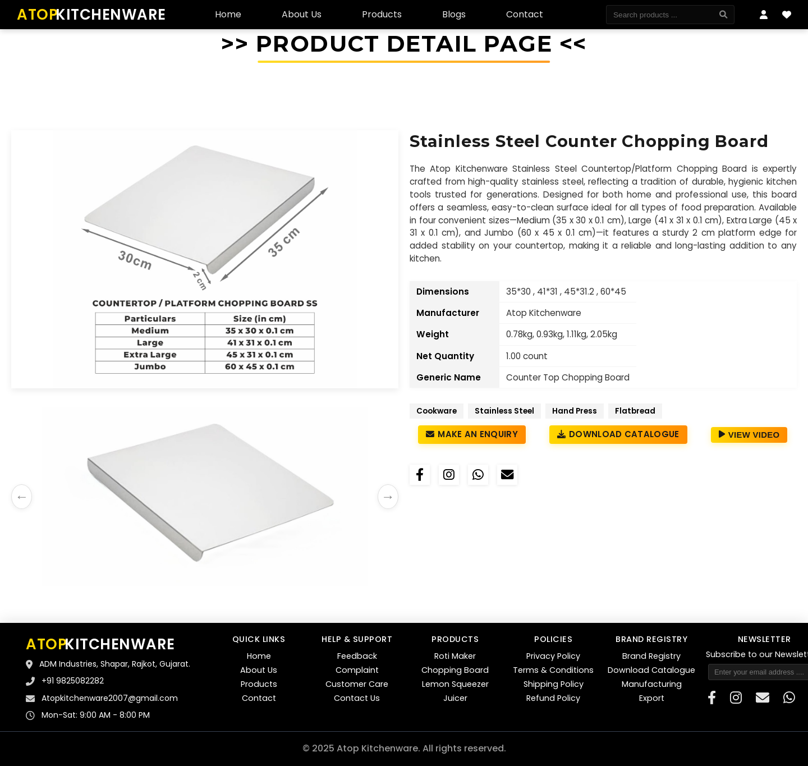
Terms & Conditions (553, 670)
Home (228, 14)
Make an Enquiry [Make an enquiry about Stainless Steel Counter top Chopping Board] (472, 434)
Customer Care (356, 684)
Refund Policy (553, 698)
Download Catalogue (618, 434)
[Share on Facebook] (420, 475)
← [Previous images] (22, 496)
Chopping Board (455, 670)
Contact (524, 14)
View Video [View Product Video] (749, 434)
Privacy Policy (553, 656)
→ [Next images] (387, 496)
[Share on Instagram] (449, 475)
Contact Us (357, 698)
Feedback (357, 656)
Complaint (357, 670)
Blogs (454, 14)
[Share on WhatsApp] (478, 475)
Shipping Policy (554, 684)
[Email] (507, 475)
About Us (302, 14)
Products (382, 14)
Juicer (455, 698)
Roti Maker (455, 656)
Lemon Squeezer (455, 684)
